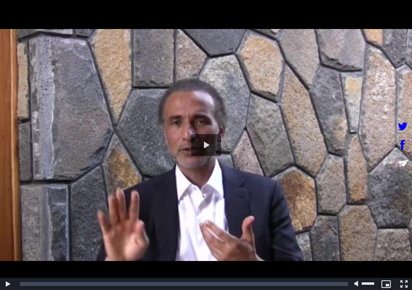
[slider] (184, 284)
